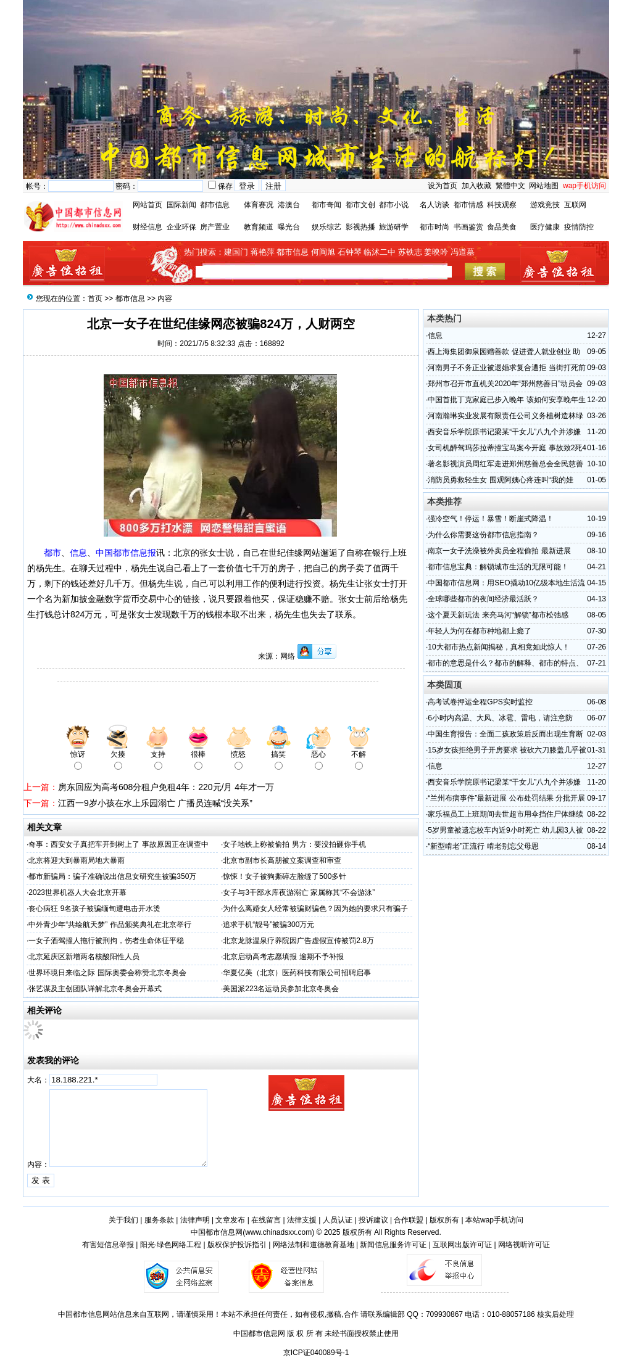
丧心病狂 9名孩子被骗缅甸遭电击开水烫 (94, 908)
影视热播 (360, 227)
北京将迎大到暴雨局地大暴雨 (76, 860)
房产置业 (215, 227)
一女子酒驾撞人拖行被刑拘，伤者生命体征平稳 (106, 940)
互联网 (575, 204)
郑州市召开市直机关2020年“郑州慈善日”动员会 (505, 383)
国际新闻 (181, 204)
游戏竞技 (545, 204)
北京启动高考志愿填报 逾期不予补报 (283, 956)
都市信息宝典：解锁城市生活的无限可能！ (498, 567)
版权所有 (444, 1220)
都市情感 (468, 204)
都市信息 (215, 204)
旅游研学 (394, 227)
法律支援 (302, 1220)
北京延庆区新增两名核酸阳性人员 (83, 956)
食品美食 (502, 227)
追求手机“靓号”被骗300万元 (268, 924)
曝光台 (289, 227)
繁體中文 (509, 185)
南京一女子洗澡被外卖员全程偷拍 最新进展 (499, 550)
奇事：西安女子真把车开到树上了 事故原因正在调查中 (118, 844)
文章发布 (230, 1220)
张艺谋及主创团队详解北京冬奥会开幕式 (95, 988)
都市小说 (394, 204)
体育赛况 (258, 204)
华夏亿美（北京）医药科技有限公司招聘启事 (297, 972)
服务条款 (159, 1220)
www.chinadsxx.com (278, 1232)
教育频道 (258, 227)
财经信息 (147, 227)
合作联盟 (408, 1220)
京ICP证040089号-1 (316, 1352)
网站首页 (147, 204)
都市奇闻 (326, 204)
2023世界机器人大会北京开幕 (77, 892)
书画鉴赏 (468, 227)
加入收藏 (476, 185)
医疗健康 (545, 227)
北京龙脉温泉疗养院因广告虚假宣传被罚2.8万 (298, 940)
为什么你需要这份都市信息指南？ (483, 534)
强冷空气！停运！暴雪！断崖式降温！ (491, 518)
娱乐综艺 (326, 227)
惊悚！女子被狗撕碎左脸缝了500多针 (284, 876)
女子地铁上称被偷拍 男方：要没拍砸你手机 (294, 844)
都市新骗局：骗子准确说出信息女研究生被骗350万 (112, 876)
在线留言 (266, 1220)
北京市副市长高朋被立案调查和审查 (282, 860)
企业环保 (181, 227)
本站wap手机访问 (494, 1220)
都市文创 (360, 204)
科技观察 (502, 204)
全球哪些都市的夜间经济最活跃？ (483, 599)
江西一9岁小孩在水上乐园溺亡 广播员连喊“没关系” (155, 803)
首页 (95, 298)
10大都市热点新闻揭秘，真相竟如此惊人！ (498, 647)
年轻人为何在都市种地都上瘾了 (479, 631)
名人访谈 (434, 204)
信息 (435, 335)
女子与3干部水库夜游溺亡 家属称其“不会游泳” (299, 892)
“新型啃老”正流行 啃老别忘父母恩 (483, 846)
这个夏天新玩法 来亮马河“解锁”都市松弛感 (498, 615)
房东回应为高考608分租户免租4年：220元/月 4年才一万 (166, 787)
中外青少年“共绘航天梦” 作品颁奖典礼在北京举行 (109, 924)
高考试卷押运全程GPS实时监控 (480, 702)
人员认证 (337, 1220)
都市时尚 (434, 227)
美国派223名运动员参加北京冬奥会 (281, 988)
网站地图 (544, 185)
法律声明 (195, 1220)
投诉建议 (373, 1220)
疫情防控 (579, 227)
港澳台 (289, 204)
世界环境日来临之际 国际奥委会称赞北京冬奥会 (107, 972)
